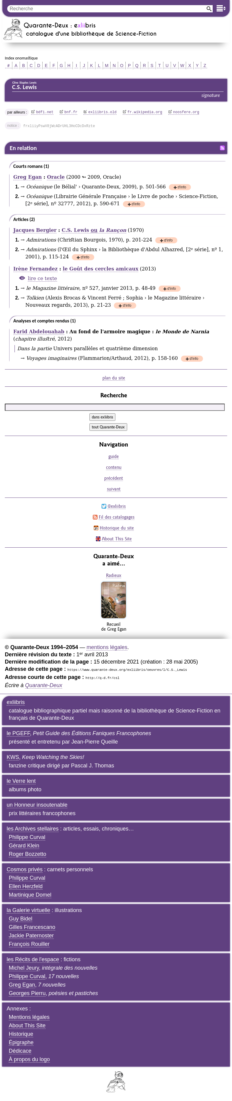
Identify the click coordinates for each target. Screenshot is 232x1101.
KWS (13, 757)
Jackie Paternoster (31, 936)
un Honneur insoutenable (37, 805)
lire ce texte (42, 278)
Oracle (56, 177)
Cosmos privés (25, 869)
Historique (21, 1034)
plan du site (113, 377)
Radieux (113, 575)
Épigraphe (21, 1042)
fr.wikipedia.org (144, 112)
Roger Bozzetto (27, 854)
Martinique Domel (30, 895)
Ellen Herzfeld (26, 886)
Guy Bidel (20, 919)
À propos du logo (29, 1059)
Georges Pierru (27, 993)
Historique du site (117, 527)
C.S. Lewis (94, 230)
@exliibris (117, 506)
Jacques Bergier (34, 230)
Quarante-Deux (43, 685)
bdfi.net (44, 112)
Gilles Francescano (32, 927)
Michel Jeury (24, 968)
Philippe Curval (27, 837)
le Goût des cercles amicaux (100, 269)
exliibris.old (102, 112)
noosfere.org (186, 112)
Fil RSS (222, 148)
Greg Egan (27, 177)
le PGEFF (18, 733)
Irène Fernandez (35, 269)
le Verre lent (21, 781)
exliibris (16, 702)
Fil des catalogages (116, 517)
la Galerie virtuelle (28, 910)
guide (113, 456)
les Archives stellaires (33, 829)
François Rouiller (29, 944)
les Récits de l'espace (33, 959)
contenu (113, 467)
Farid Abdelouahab (38, 331)
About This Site (117, 538)
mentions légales (106, 647)
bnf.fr (70, 112)
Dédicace (20, 1051)
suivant (114, 488)
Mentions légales (29, 1017)
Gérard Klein (24, 846)
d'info (182, 187)
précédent (113, 478)
